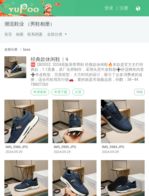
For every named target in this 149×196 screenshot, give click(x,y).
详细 (139, 92)
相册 (20, 34)
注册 (123, 8)
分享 (78, 92)
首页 (8, 34)
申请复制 (39, 92)
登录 (108, 8)
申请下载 (60, 92)
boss (26, 49)
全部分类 (54, 34)
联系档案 (35, 34)
